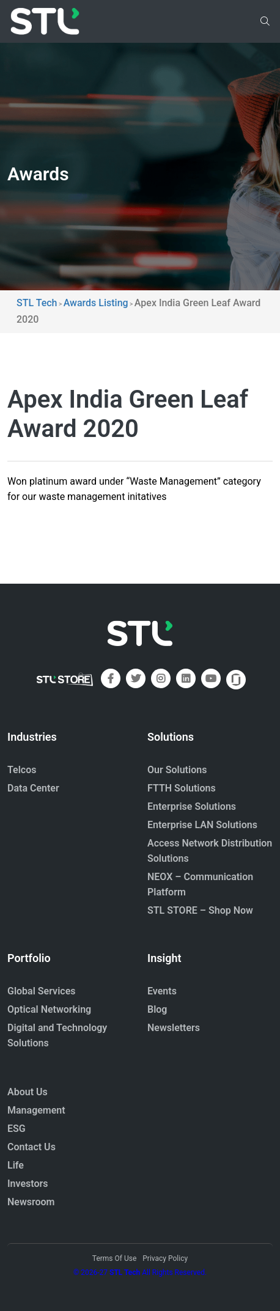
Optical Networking (49, 1009)
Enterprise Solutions (191, 806)
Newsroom (31, 1202)
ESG (16, 1128)
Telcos (22, 770)
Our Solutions (177, 770)
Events (162, 991)
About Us (27, 1092)
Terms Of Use (114, 1258)
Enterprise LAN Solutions (202, 825)
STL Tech (124, 1272)
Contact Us (31, 1147)
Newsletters (173, 1028)
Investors (27, 1183)
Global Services (41, 991)
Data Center (33, 788)
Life (15, 1165)
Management (36, 1110)
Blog (157, 1009)
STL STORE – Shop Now (200, 910)
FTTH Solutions (181, 788)
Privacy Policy (165, 1258)
